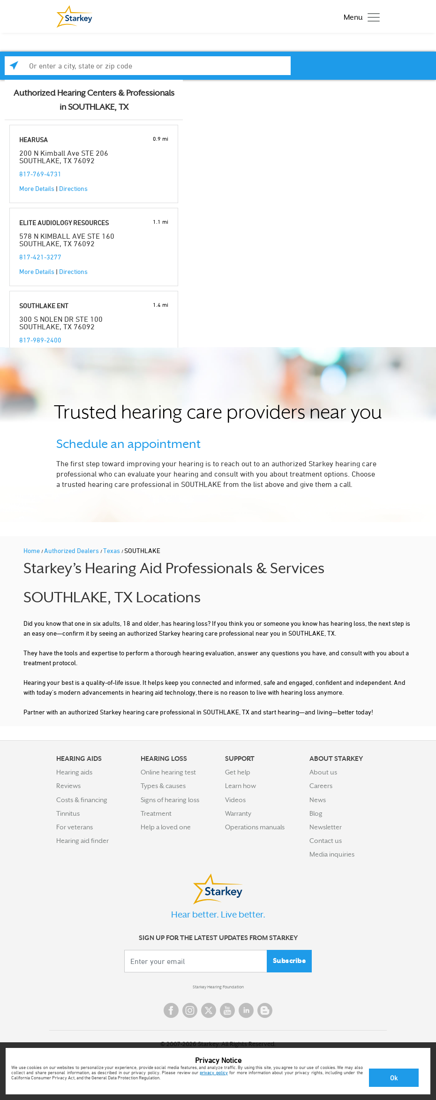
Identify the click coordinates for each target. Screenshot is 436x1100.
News (317, 800)
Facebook (171, 1010)
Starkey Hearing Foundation (218, 987)
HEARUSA (33, 140)
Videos (235, 800)
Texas (112, 550)
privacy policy (213, 1072)
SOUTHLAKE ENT (43, 306)
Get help (237, 772)
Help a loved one (166, 827)
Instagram (189, 1010)
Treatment (156, 813)
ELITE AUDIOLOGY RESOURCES (64, 223)
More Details (36, 188)
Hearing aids (74, 772)
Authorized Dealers (72, 550)
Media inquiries (331, 854)
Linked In (246, 1010)
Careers (320, 785)
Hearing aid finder (82, 840)
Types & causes (163, 785)
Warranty (238, 813)
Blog (316, 813)
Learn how (240, 785)
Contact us (325, 840)
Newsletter (325, 827)
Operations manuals (255, 827)
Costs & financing (81, 800)
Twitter (208, 1010)
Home (32, 550)
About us (323, 772)
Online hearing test (168, 772)
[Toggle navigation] (359, 16)
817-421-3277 (40, 257)
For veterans (74, 827)
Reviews (68, 785)
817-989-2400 (40, 340)
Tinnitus (68, 813)
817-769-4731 (40, 174)
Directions (73, 188)
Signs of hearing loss (170, 800)
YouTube (227, 1010)
